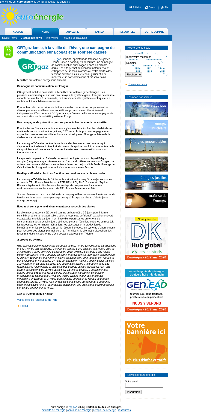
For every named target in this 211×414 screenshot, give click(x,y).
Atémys (73, 407)
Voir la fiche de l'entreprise (37, 299)
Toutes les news (137, 84)
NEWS (45, 32)
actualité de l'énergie (53, 410)
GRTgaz (56, 59)
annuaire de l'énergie (79, 410)
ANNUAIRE (72, 32)
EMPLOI (99, 32)
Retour (24, 305)
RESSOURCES (127, 32)
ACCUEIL (18, 32)
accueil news (9, 37)
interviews (52, 37)
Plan (167, 7)
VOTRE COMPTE (154, 32)
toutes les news (32, 37)
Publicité (137, 7)
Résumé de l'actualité (74, 37)
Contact (152, 7)
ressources (124, 410)
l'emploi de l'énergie (104, 410)
